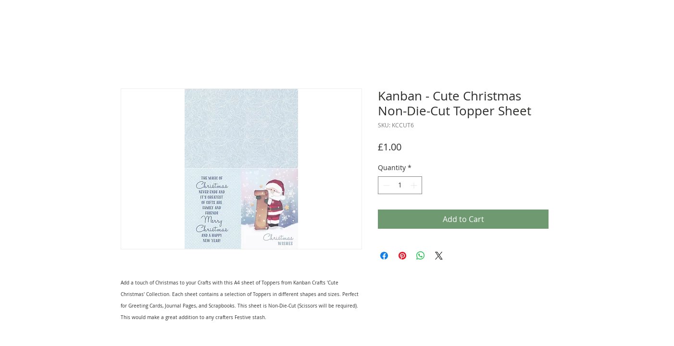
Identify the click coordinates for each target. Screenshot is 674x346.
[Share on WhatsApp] (420, 255)
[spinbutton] (400, 185)
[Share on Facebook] (384, 255)
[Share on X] (439, 255)
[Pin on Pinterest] (402, 255)
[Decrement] (385, 185)
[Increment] (415, 185)
